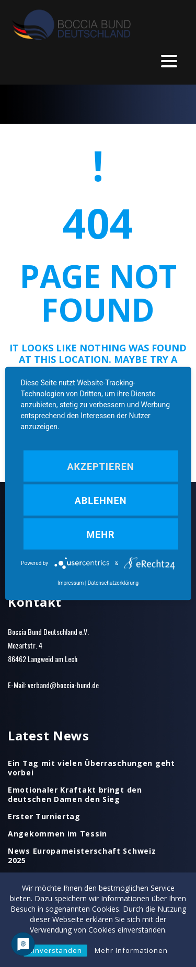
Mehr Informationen (131, 950)
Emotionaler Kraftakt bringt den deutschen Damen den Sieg (75, 794)
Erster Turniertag (44, 816)
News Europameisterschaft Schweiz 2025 (82, 855)
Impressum (70, 583)
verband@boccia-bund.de (63, 684)
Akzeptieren (100, 466)
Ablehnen (101, 500)
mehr (100, 534)
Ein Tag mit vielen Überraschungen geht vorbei (91, 768)
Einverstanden (55, 950)
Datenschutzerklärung (113, 583)
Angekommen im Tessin (57, 834)
